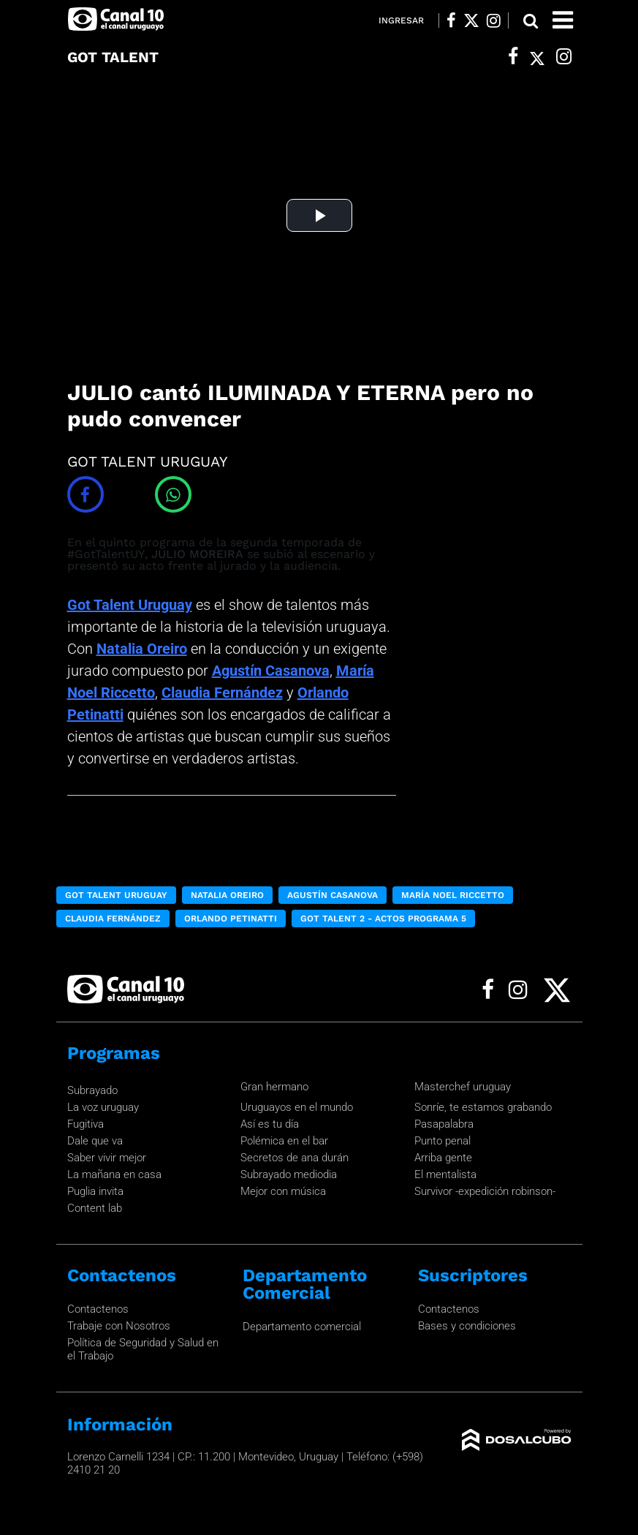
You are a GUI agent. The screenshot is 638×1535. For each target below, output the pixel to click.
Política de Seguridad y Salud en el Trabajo (143, 1349)
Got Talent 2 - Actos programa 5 (383, 918)
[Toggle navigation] (562, 20)
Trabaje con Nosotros (118, 1325)
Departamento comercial (302, 1326)
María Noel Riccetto (452, 895)
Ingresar (401, 20)
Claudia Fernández (222, 692)
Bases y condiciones (467, 1325)
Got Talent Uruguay (129, 605)
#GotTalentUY (106, 554)
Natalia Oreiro (141, 648)
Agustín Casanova (271, 670)
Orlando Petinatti (230, 918)
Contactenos (98, 1309)
